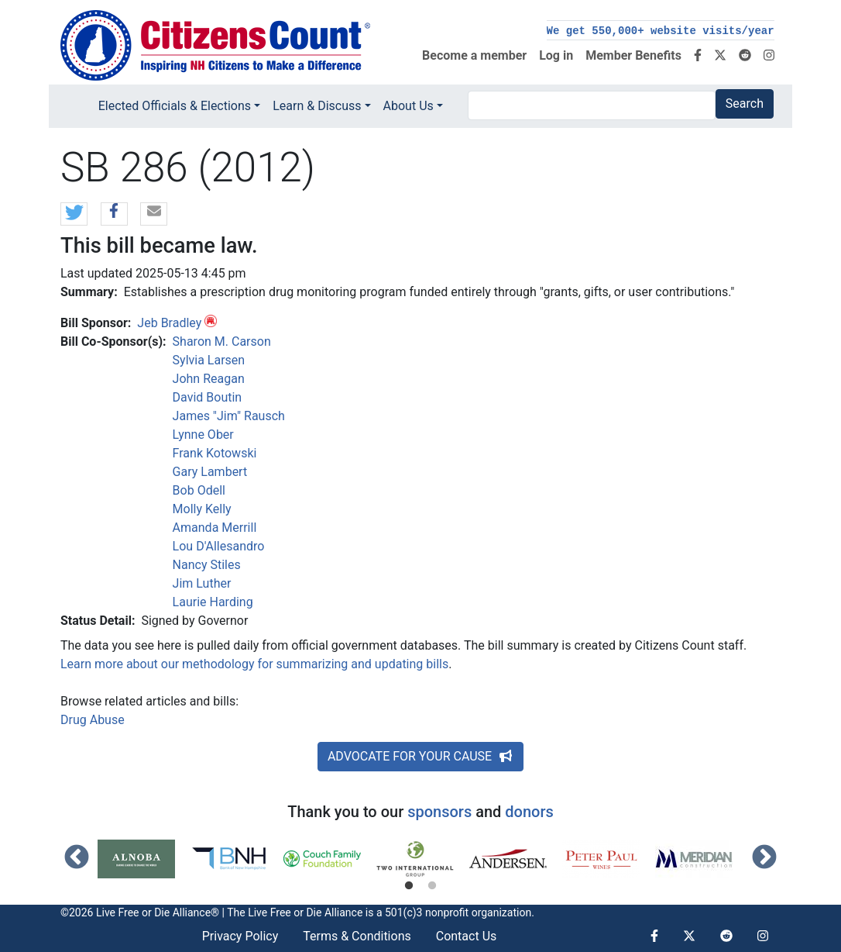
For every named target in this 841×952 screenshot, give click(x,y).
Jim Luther (202, 583)
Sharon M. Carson (222, 341)
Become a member (474, 55)
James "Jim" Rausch (229, 416)
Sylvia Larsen (209, 360)
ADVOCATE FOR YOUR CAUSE (420, 756)
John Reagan (209, 378)
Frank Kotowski (215, 453)
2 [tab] (432, 886)
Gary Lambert (210, 471)
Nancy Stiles (207, 564)
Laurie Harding (213, 602)
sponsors (439, 811)
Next (764, 858)
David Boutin (207, 397)
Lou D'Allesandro (219, 546)
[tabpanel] (144, 859)
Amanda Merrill (215, 527)
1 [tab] (409, 886)
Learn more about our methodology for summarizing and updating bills (254, 664)
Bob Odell (199, 490)
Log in (556, 55)
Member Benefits (633, 55)
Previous (76, 858)
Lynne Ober (203, 434)
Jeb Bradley (169, 323)
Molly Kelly (202, 509)
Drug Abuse (92, 719)
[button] (74, 214)
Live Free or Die (284, 912)
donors (529, 811)
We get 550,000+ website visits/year (660, 31)
